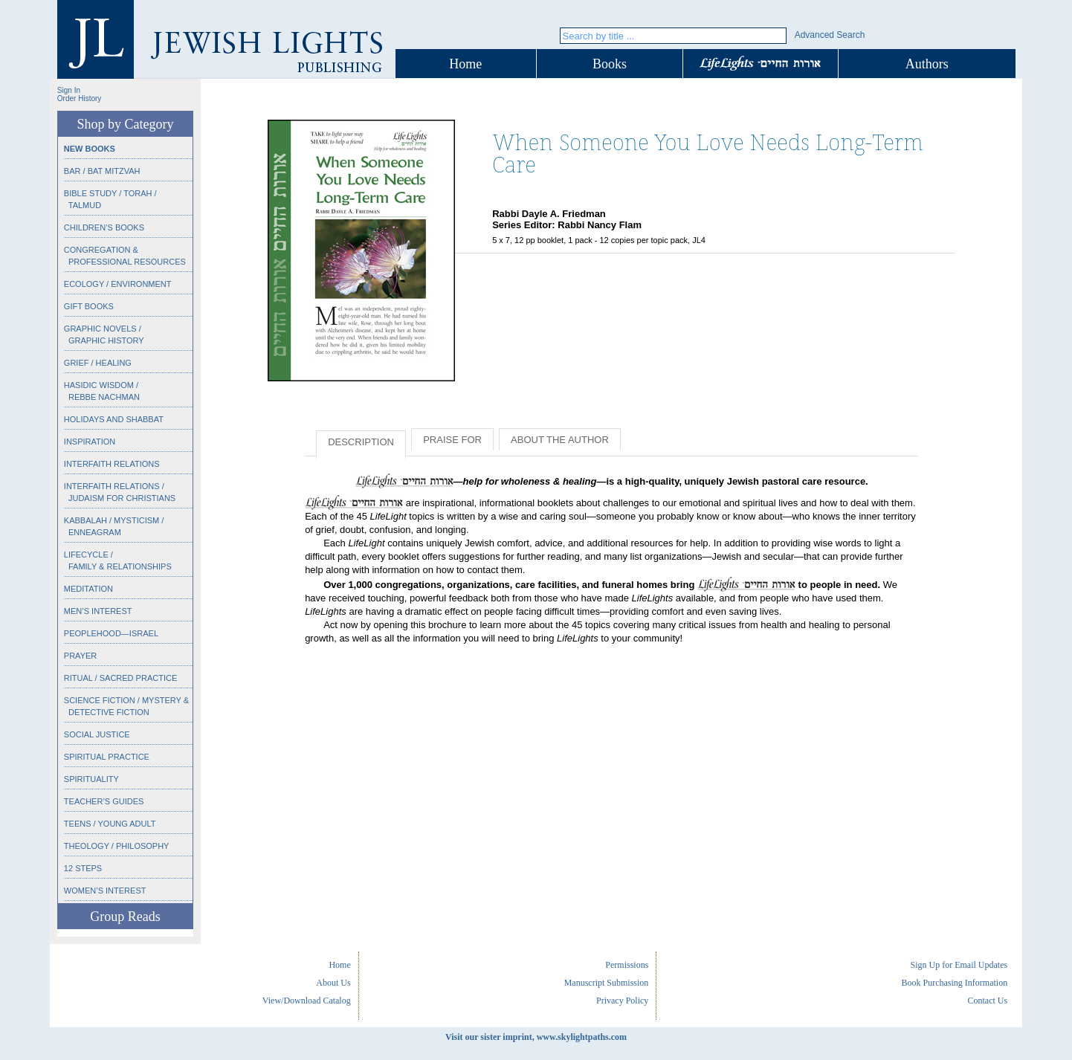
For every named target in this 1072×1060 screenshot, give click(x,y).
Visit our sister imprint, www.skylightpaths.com (536, 1037)
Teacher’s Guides (104, 801)
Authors (927, 63)
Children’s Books (104, 227)
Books (609, 63)
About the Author (560, 439)
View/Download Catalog (306, 1000)
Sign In (68, 90)
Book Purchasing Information (954, 982)
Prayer (80, 655)
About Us (333, 982)
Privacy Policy (622, 1000)
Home (465, 63)
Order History (79, 98)
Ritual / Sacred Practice (120, 677)
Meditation (88, 588)
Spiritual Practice (106, 756)
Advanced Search (830, 35)
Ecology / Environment (118, 283)
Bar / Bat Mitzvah (102, 171)
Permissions (626, 965)
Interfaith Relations (112, 463)
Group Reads (125, 916)
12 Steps (83, 868)
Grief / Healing (98, 362)
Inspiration (89, 441)
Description (361, 441)
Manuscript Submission (606, 982)
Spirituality (91, 779)
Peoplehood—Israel (111, 633)
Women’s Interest (105, 890)
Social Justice (97, 734)
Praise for (452, 439)
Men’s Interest (98, 611)
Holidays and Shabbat (114, 419)
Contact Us (987, 1000)
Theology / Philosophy (116, 845)
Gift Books (89, 306)
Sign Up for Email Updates (958, 965)
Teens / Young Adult (110, 823)
